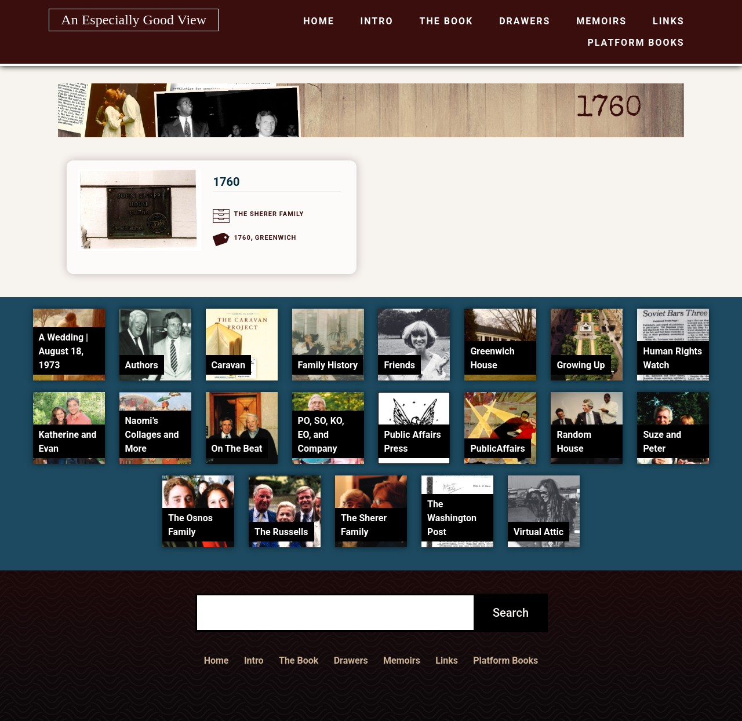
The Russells (281, 531)
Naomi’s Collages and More (152, 434)
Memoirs (601, 21)
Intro (377, 21)
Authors (141, 365)
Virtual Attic (538, 531)
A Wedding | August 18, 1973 (64, 351)
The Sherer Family (269, 214)
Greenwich (276, 237)
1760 (226, 182)
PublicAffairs (497, 448)
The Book (447, 21)
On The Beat (237, 448)
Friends (399, 365)
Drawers (524, 21)
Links (669, 21)
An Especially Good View (133, 19)
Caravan (229, 365)
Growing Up (580, 365)
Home (318, 21)
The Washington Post (452, 518)
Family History (328, 365)
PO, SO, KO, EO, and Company (321, 434)
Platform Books (636, 42)
